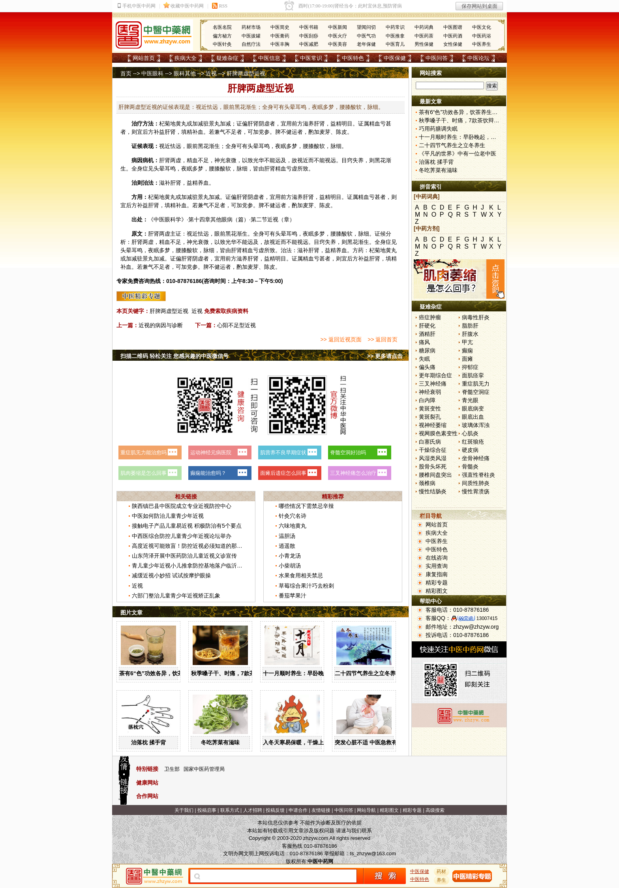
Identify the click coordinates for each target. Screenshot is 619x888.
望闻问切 (366, 27)
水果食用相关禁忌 (301, 575)
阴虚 (264, 123)
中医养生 (481, 44)
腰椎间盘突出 (435, 475)
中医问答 (437, 58)
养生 (441, 880)
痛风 (424, 342)
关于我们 (183, 810)
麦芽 (324, 132)
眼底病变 (473, 408)
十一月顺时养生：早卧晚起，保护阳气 (310, 673)
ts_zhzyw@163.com (373, 853)
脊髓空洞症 (476, 392)
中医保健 (395, 58)
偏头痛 (427, 367)
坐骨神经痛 (476, 458)
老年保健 (366, 44)
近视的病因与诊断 (161, 325)
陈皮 (341, 132)
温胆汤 (287, 536)
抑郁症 (470, 367)
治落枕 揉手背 (148, 742)
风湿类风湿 (432, 458)
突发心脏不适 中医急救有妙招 (371, 742)
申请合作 (298, 810)
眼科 (170, 219)
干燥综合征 (432, 450)
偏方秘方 (222, 36)
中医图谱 (452, 27)
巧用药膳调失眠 (438, 129)
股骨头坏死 (432, 466)
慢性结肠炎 (432, 491)
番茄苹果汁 (292, 595)
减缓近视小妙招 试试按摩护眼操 (171, 575)
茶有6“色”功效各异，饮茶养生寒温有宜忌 (170, 673)
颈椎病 (427, 483)
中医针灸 (222, 44)
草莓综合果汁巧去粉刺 (306, 586)
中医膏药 (279, 36)
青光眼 (470, 400)
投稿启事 (206, 810)
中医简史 (279, 27)
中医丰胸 (279, 44)
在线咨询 (437, 558)
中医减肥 (308, 44)
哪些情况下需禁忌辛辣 (306, 506)
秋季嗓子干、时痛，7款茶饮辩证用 (234, 673)
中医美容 (337, 44)
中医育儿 (395, 44)
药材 (441, 871)
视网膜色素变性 (438, 433)
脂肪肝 (470, 325)
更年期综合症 (435, 375)
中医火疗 (337, 36)
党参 (264, 132)
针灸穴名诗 (292, 516)
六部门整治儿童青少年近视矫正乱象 (176, 595)
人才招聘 (252, 810)
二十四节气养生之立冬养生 (368, 673)
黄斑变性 (430, 408)
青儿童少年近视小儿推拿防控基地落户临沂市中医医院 (198, 565)
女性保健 (452, 44)
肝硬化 (427, 325)
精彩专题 (437, 582)
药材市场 (251, 27)
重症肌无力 (476, 383)
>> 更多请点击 (385, 356)
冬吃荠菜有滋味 (220, 742)
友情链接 (320, 810)
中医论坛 (478, 58)
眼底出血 (473, 417)
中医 (159, 219)
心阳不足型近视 (236, 325)
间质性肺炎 (476, 483)
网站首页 (144, 58)
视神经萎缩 (432, 425)
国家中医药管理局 (204, 769)
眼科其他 (185, 73)
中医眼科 (152, 73)
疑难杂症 (227, 58)
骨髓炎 (470, 466)
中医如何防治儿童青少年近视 (168, 516)
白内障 (427, 400)
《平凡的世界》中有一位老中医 (457, 153)
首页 (125, 73)
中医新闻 (337, 27)
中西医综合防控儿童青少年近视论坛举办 (181, 536)
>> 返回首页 (383, 339)
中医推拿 (395, 36)
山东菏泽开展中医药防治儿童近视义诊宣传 (184, 556)
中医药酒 (452, 36)
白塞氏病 (430, 441)
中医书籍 (308, 27)
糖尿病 (427, 350)
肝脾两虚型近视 (169, 311)
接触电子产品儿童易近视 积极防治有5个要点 (187, 526)
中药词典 (424, 27)
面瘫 (467, 359)
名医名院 (222, 27)
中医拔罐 (251, 36)
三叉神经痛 (432, 383)
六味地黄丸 (292, 526)
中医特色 (353, 58)
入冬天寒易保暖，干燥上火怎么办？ (307, 742)
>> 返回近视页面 (340, 339)
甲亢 (467, 342)
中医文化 (481, 27)
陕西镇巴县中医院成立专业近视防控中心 (181, 506)
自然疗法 (251, 44)
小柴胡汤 (290, 565)
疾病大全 (185, 58)
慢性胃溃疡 (476, 491)
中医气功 (366, 36)
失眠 (424, 359)
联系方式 (229, 810)
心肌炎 (470, 433)
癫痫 (467, 350)
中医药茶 (424, 36)
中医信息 (269, 58)
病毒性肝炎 (476, 317)
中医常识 (311, 58)
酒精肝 (427, 334)
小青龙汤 (290, 556)
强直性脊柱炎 (478, 475)
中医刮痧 (308, 36)
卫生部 (172, 769)
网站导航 (366, 810)
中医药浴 (481, 36)
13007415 (486, 618)
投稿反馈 (275, 810)
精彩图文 (437, 591)
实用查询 (437, 566)
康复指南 (437, 574)
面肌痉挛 (473, 375)
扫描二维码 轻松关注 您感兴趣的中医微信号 (174, 356)
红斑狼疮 (473, 441)
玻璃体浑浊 (476, 425)
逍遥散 (287, 546)
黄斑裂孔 (430, 417)
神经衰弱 (430, 392)
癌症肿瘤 (430, 317)
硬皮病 (470, 450)
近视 (211, 73)
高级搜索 (435, 810)
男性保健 (424, 44)
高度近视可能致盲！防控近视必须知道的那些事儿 (192, 546)
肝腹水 (470, 334)
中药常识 (395, 27)
